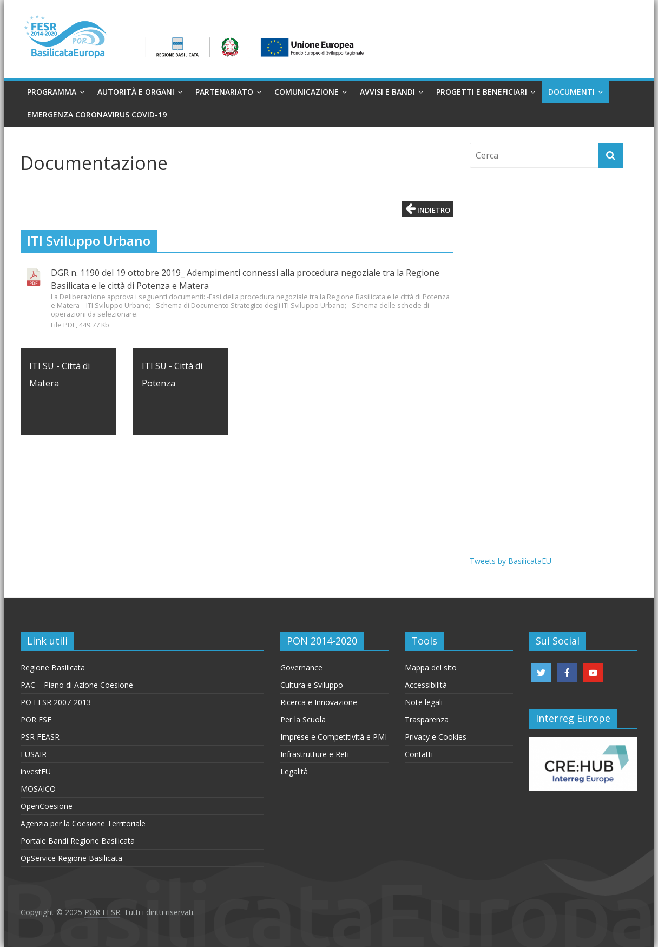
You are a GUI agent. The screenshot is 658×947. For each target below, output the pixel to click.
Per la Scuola (303, 719)
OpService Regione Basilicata (71, 858)
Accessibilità (426, 685)
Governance (301, 667)
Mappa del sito (431, 667)
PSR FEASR (40, 737)
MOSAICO (38, 789)
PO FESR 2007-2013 (56, 702)
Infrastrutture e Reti (314, 754)
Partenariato (224, 92)
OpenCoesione (47, 806)
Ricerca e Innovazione (318, 702)
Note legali (424, 702)
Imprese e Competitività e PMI (333, 737)
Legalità (294, 771)
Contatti (419, 754)
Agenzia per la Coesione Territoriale (83, 823)
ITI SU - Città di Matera (59, 374)
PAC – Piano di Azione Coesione (77, 685)
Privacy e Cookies (435, 737)
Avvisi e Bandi (387, 92)
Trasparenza (427, 719)
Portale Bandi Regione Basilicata (78, 841)
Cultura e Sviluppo (311, 685)
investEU (36, 771)
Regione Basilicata (53, 667)
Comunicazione (306, 92)
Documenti (571, 92)
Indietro (427, 208)
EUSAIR (34, 754)
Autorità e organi (135, 92)
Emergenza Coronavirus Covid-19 (97, 114)
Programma (51, 92)
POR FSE (36, 719)
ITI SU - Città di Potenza (172, 374)
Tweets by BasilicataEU (510, 561)
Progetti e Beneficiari (481, 92)
